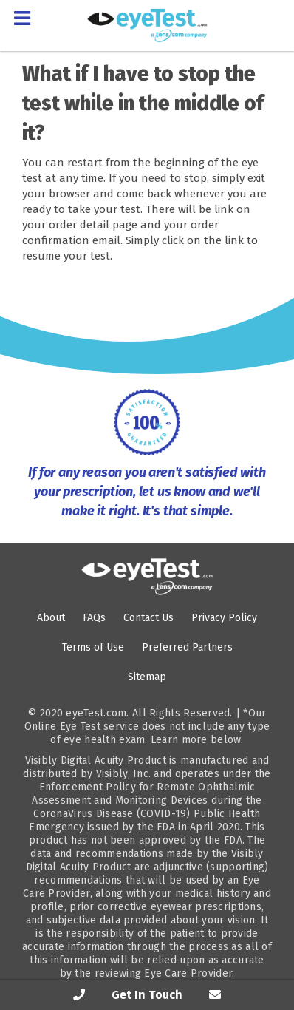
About (51, 617)
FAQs (94, 617)
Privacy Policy (224, 617)
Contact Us (148, 617)
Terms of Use (93, 647)
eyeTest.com (96, 713)
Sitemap (147, 677)
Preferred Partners (187, 647)
